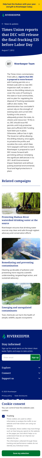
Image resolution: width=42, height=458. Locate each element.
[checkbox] (3, 415)
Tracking (10, 416)
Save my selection (21, 453)
